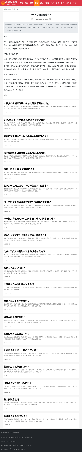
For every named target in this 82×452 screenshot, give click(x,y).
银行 (62, 3)
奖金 (48, 59)
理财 (37, 3)
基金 (42, 3)
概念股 (68, 3)
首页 (21, 3)
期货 (47, 3)
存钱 (41, 25)
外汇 (52, 3)
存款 (58, 69)
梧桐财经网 (7, 9)
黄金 (57, 3)
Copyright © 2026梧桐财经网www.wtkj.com (16, 445)
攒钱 (21, 83)
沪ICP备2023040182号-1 (18, 449)
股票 (32, 3)
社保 (74, 3)
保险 (26, 3)
